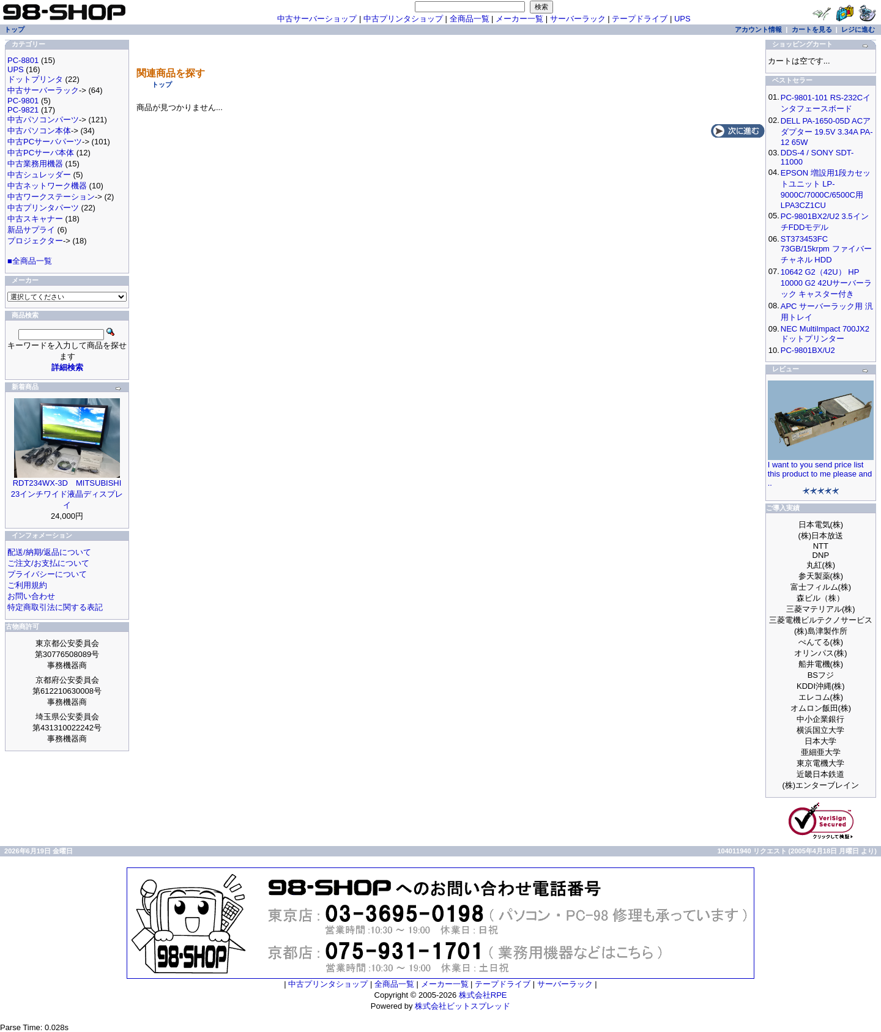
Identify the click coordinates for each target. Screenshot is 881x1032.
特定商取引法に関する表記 (55, 607)
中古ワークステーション (51, 196)
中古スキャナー (35, 218)
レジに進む (858, 29)
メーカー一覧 (519, 18)
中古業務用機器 (35, 163)
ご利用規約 (27, 585)
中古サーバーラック (43, 90)
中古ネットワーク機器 (47, 185)
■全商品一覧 (29, 260)
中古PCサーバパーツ (44, 141)
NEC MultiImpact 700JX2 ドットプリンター (825, 333)
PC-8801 (23, 60)
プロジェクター (35, 240)
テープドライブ (639, 18)
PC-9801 (23, 100)
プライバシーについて (47, 574)
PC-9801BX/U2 (808, 350)
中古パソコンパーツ (43, 119)
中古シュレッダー (39, 174)
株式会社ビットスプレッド (462, 1006)
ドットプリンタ (35, 79)
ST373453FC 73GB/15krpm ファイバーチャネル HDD (826, 249)
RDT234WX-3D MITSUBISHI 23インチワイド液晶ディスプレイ (67, 494)
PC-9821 (23, 109)
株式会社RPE (483, 995)
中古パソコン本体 (39, 130)
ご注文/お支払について (48, 563)
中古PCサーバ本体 (40, 152)
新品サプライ (31, 229)
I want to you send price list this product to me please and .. (820, 474)
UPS (682, 18)
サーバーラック (578, 18)
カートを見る (812, 29)
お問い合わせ (31, 596)
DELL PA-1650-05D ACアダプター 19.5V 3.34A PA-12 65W (827, 131)
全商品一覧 (469, 18)
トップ (162, 84)
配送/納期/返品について (49, 552)
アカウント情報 (758, 29)
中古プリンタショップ (403, 18)
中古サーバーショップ (317, 18)
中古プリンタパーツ (43, 207)
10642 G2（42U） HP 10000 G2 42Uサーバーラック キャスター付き (826, 283)
